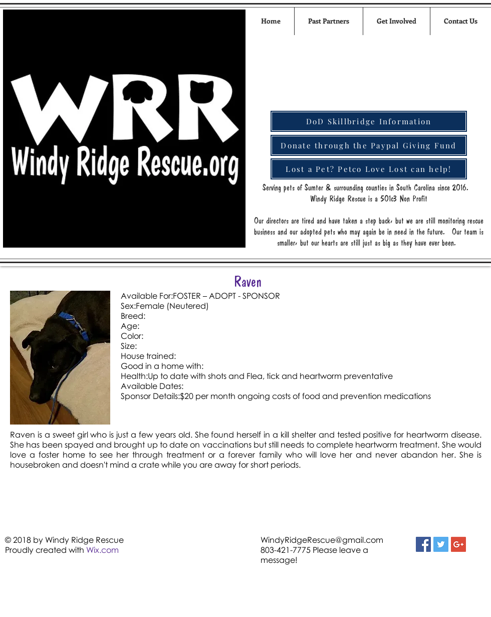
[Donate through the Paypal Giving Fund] (368, 145)
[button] (396, 21)
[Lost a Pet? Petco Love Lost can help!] (368, 169)
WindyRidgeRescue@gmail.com (322, 540)
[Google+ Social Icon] (458, 544)
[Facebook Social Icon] (423, 544)
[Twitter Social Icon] (440, 544)
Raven (248, 281)
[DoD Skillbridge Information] (368, 121)
